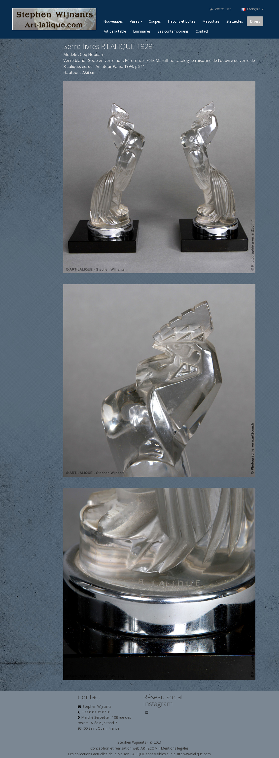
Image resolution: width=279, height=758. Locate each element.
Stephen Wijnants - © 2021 (139, 742)
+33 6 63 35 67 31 (96, 712)
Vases (134, 21)
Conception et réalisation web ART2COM (124, 748)
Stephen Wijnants (97, 706)
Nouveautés (113, 21)
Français (253, 8)
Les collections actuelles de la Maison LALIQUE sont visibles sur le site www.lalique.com (139, 754)
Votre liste (221, 8)
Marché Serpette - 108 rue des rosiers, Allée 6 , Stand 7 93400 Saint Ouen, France (104, 723)
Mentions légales (175, 748)
